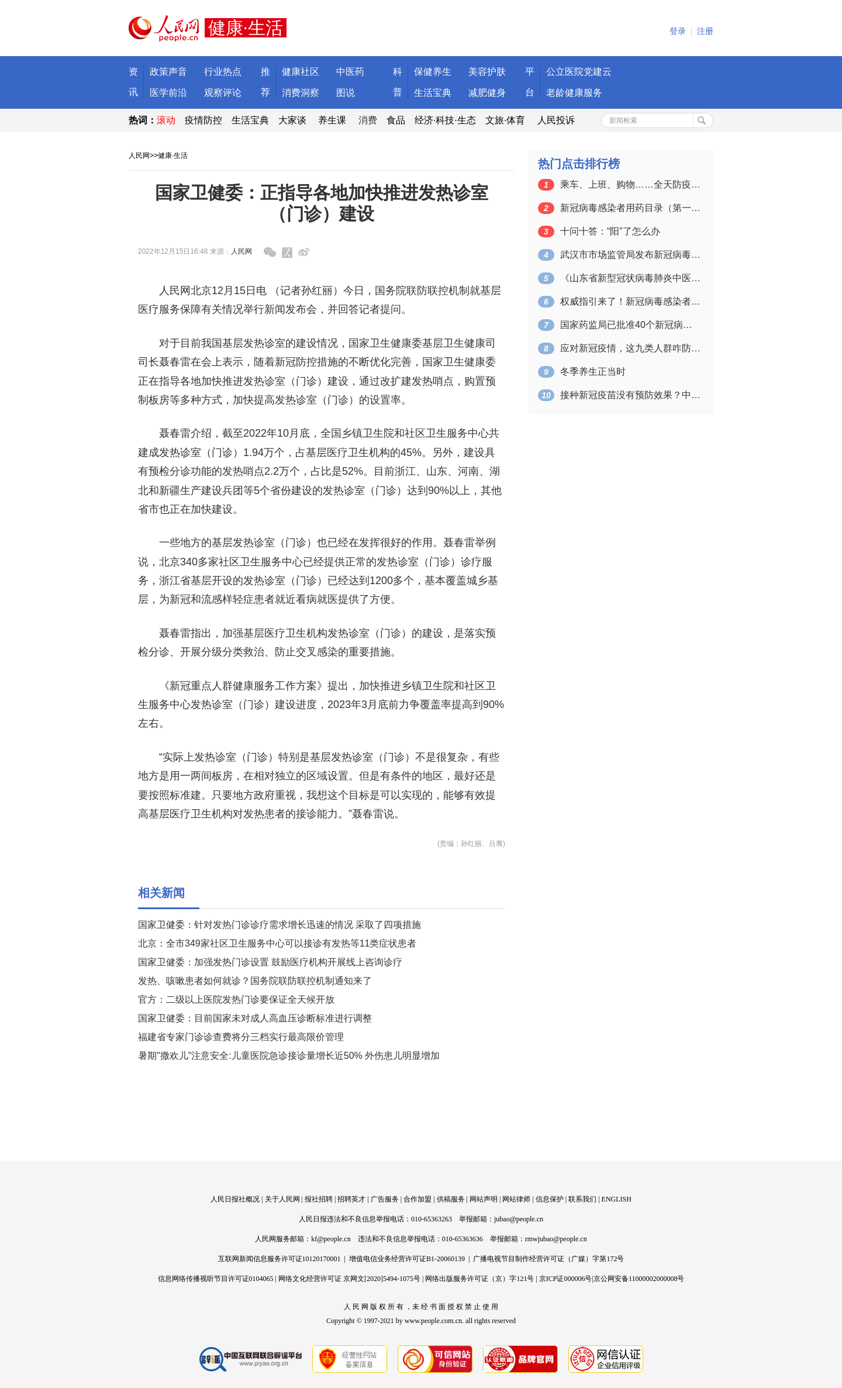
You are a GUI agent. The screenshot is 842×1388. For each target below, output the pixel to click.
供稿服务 (451, 1199)
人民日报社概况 (235, 1199)
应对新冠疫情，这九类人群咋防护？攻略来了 (630, 348)
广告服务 (385, 1199)
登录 (678, 31)
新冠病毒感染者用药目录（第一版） (630, 208)
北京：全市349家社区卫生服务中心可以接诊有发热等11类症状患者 (277, 943)
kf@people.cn (330, 1239)
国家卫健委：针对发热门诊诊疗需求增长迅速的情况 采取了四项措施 (279, 925)
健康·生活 (173, 155)
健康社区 (300, 72)
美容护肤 (487, 72)
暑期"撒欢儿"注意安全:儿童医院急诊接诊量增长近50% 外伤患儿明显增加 (289, 1056)
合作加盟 (417, 1199)
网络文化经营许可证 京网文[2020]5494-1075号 (349, 1279)
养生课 (332, 120)
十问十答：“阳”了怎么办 (610, 231)
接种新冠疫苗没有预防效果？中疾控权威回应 (630, 395)
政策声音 (168, 72)
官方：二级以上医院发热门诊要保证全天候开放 (236, 999)
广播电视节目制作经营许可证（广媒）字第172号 (548, 1259)
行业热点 (222, 72)
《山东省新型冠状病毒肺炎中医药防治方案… (630, 278)
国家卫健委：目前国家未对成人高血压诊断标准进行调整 (255, 1018)
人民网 (139, 155)
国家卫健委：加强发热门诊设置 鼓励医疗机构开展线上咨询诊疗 (270, 962)
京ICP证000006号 (565, 1279)
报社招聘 (319, 1199)
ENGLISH (617, 1199)
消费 (367, 120)
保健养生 (432, 72)
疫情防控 (203, 120)
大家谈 (292, 120)
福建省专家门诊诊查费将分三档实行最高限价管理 (241, 1037)
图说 (345, 93)
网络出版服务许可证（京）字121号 (479, 1279)
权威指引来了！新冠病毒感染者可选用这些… (630, 301)
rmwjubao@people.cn (556, 1239)
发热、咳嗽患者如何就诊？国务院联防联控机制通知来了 (255, 981)
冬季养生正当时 (593, 372)
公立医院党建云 (579, 72)
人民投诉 (556, 120)
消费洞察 (300, 93)
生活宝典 (432, 93)
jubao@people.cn (518, 1219)
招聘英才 (351, 1199)
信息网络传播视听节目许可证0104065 (216, 1279)
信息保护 (550, 1199)
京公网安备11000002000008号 (639, 1279)
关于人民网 (282, 1199)
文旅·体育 (505, 120)
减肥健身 (487, 93)
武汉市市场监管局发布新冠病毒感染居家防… (630, 255)
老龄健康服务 (574, 93)
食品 (396, 120)
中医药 (350, 72)
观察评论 (222, 93)
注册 (705, 31)
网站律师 (516, 1199)
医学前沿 (168, 93)
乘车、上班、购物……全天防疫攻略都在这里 (630, 184)
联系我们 (582, 1199)
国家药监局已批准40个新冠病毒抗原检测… (630, 325)
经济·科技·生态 (445, 120)
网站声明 (484, 1199)
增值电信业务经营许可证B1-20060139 (407, 1259)
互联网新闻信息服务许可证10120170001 (279, 1259)
